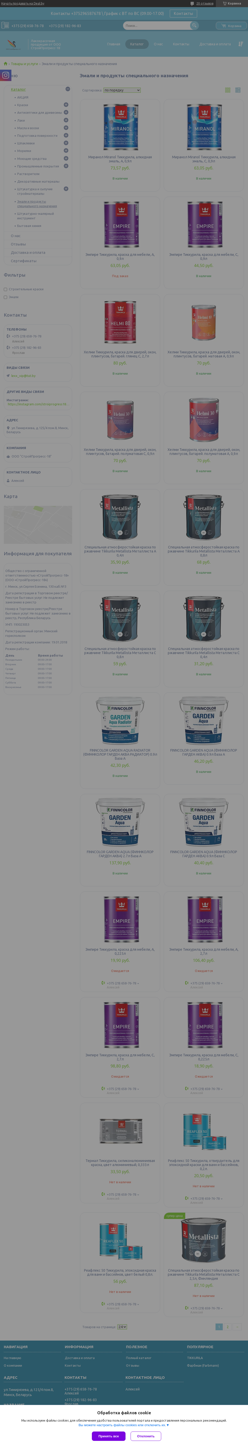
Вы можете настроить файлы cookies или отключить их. (122, 1425)
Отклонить (146, 1436)
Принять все (108, 1436)
